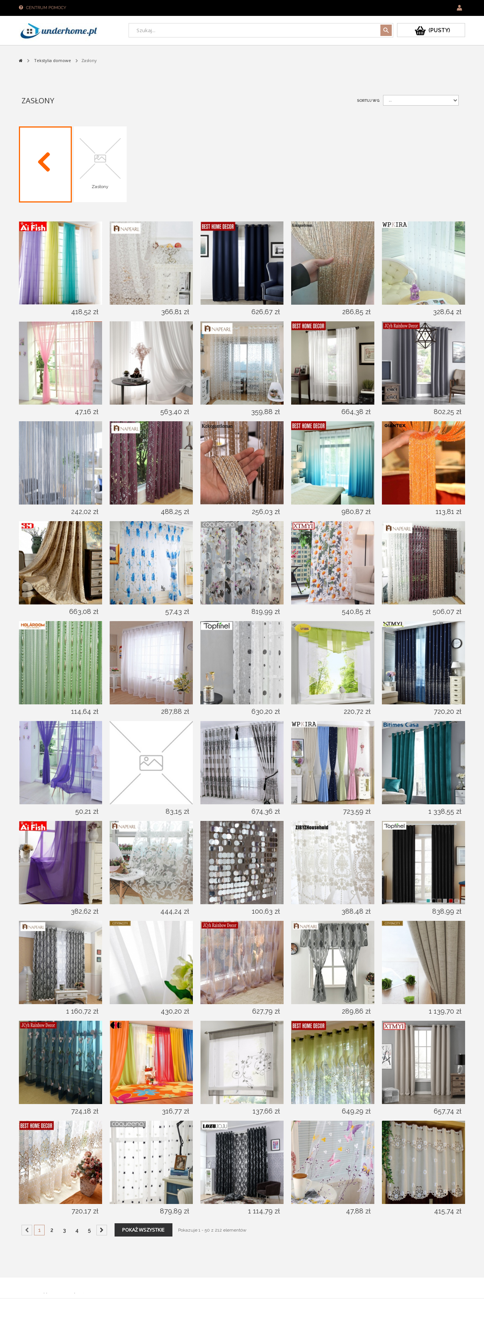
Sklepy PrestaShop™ (63, 1295)
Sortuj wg (368, 100)
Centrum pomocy (46, 7)
